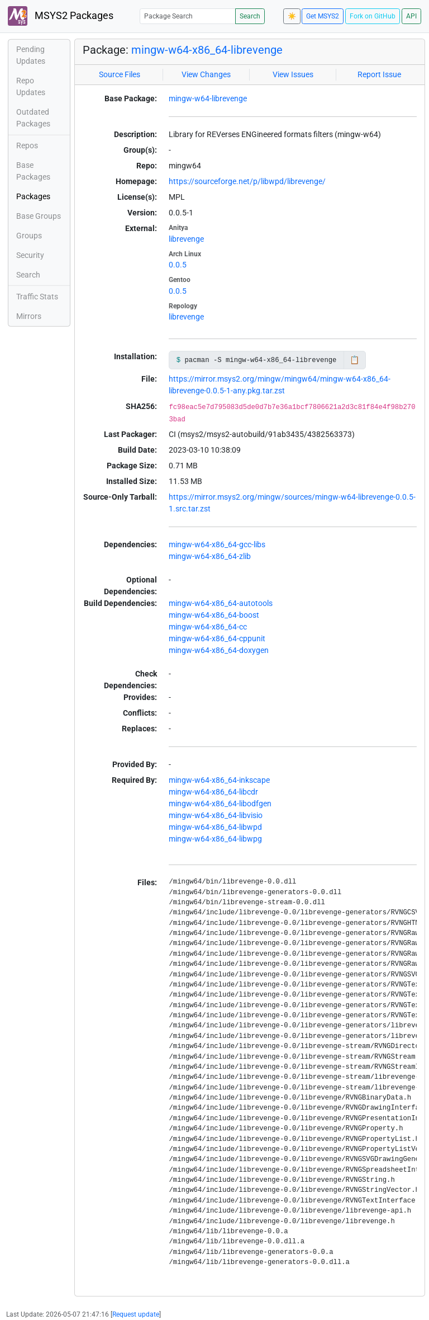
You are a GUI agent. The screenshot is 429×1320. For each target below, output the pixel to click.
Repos (27, 145)
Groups (29, 235)
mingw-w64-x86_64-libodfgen (220, 803)
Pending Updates (30, 55)
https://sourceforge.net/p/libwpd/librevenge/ (247, 181)
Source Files (119, 74)
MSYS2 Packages (60, 16)
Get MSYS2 (322, 16)
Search (250, 16)
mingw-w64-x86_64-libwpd (215, 827)
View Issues (293, 74)
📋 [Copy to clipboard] (354, 359)
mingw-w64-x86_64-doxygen (219, 650)
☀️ (292, 16)
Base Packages (33, 171)
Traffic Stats (37, 296)
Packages (33, 196)
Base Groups (38, 216)
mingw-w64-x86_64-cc (208, 626)
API (411, 16)
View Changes (206, 74)
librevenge (186, 238)
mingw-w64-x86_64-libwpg (215, 838)
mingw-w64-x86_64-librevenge (207, 50)
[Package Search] (188, 16)
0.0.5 (178, 264)
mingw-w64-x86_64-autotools (221, 603)
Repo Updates (30, 86)
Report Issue (379, 74)
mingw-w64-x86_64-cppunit (217, 638)
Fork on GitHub (372, 16)
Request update (135, 1314)
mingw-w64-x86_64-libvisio (216, 815)
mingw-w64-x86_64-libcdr (213, 791)
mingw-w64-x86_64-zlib (210, 556)
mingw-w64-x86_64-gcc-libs (217, 544)
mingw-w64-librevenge (208, 98)
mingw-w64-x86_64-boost (214, 614)
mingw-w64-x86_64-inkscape (219, 780)
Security (30, 255)
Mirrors (28, 316)
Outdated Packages (33, 117)
